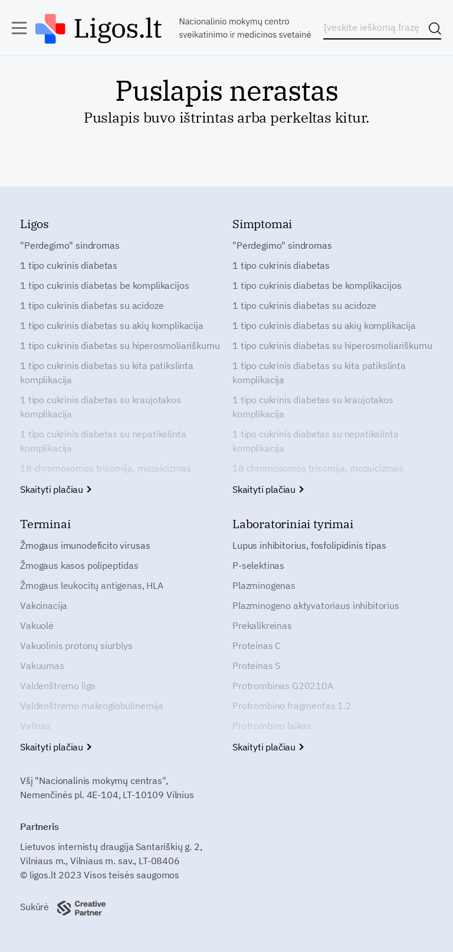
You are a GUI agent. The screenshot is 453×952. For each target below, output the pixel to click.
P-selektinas (258, 565)
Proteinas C (256, 645)
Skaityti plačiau (55, 489)
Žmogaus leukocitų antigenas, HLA (91, 585)
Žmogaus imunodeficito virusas (85, 545)
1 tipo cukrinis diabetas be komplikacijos (104, 285)
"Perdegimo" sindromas (70, 245)
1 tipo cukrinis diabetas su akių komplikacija (111, 325)
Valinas (35, 726)
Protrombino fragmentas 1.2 (292, 705)
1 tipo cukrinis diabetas (68, 265)
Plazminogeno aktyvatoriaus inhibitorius (315, 605)
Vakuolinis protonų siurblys (76, 645)
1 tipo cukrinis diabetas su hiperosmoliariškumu (119, 345)
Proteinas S (256, 665)
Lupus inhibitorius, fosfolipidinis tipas (309, 545)
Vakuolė (37, 625)
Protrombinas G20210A (282, 685)
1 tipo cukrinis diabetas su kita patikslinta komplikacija (106, 373)
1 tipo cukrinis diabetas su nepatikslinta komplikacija (103, 441)
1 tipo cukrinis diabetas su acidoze (91, 305)
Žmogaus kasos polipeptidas (79, 565)
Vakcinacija (43, 605)
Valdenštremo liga (58, 685)
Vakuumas (42, 665)
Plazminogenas (264, 585)
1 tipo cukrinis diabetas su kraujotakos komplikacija (100, 407)
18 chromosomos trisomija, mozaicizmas (105, 468)
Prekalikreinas (262, 625)
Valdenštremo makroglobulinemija (91, 705)
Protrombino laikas (271, 726)
